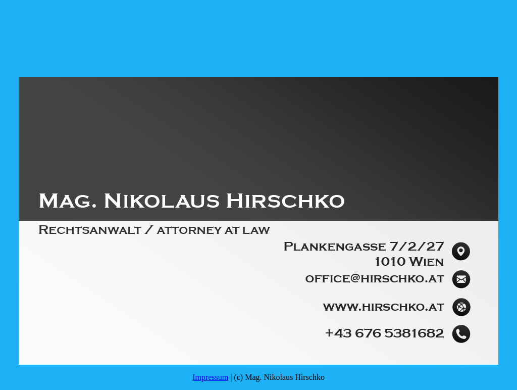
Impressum (210, 377)
